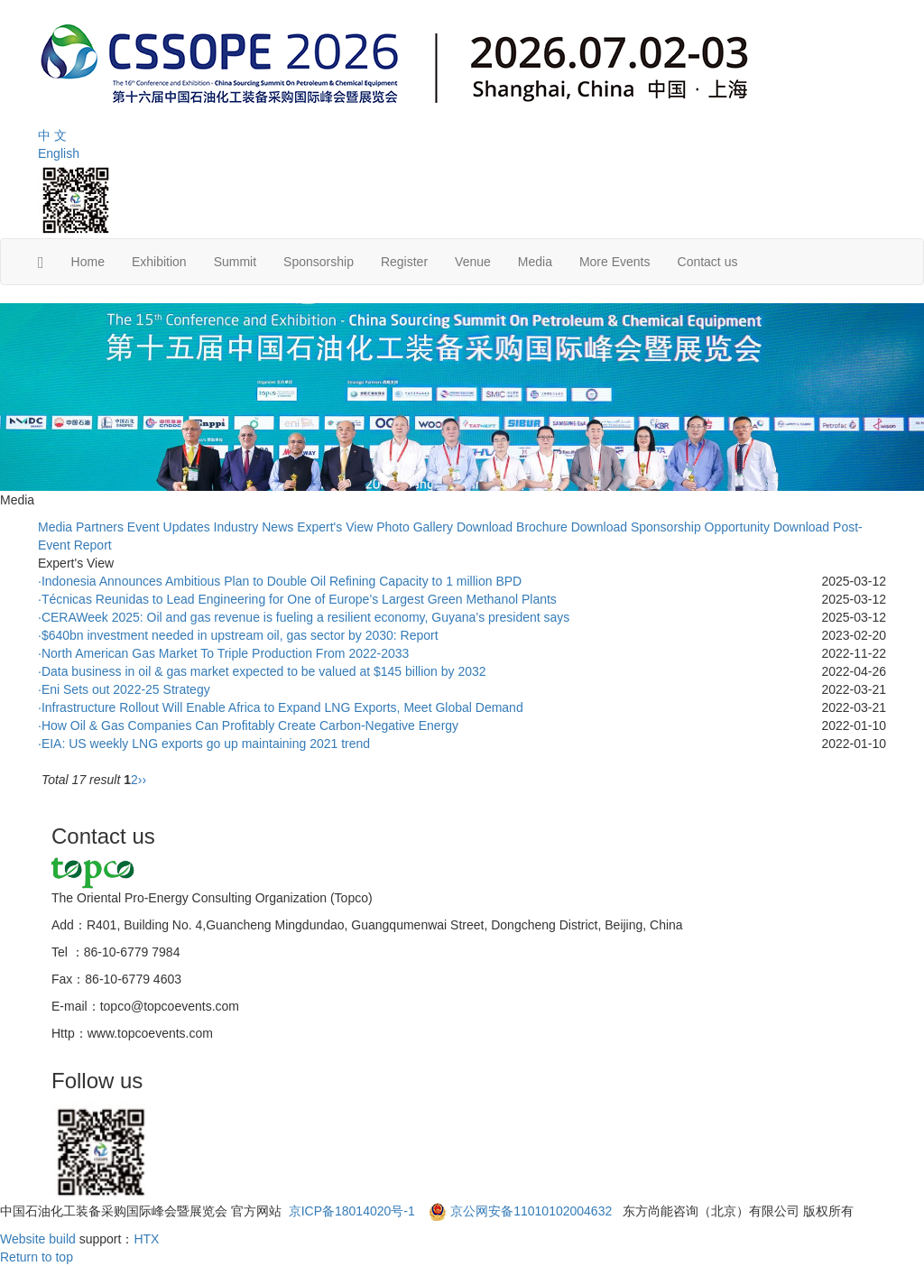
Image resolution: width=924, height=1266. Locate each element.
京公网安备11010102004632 (531, 1211)
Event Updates (168, 527)
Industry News (254, 527)
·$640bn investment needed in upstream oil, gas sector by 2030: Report (238, 635)
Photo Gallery (414, 527)
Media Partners (81, 527)
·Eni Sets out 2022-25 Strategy (124, 689)
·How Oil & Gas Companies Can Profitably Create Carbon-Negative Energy (248, 725)
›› (142, 779)
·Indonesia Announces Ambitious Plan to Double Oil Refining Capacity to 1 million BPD (280, 581)
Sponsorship (318, 261)
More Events (615, 261)
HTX (146, 1239)
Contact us (708, 261)
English (58, 153)
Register (404, 261)
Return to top (36, 1257)
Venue (473, 261)
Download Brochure (512, 527)
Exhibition (159, 261)
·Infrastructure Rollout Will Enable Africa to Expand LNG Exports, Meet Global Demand (280, 707)
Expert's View (335, 527)
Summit (235, 261)
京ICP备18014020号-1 (354, 1211)
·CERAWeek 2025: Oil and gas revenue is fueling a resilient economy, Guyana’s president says (303, 617)
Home (88, 261)
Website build (38, 1239)
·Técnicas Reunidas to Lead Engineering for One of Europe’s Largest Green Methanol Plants (297, 599)
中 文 (52, 135)
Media (535, 261)
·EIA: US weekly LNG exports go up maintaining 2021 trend (204, 743)
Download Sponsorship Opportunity (670, 527)
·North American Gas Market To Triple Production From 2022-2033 (223, 653)
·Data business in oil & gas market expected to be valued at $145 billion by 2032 (262, 671)
